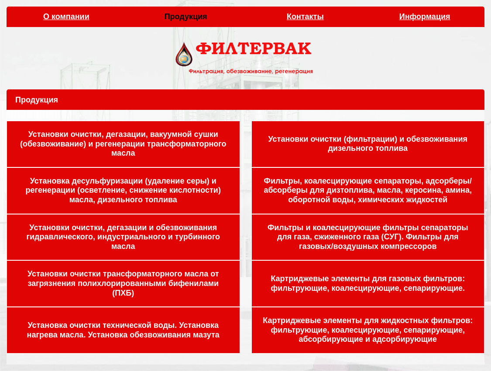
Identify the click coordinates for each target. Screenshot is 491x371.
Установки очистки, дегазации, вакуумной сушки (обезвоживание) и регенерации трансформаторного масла (123, 143)
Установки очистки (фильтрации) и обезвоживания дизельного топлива (367, 144)
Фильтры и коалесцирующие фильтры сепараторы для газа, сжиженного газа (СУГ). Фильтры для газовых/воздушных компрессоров (368, 237)
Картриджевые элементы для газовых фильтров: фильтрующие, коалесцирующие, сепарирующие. (368, 283)
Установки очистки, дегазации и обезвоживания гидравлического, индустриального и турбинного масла (123, 237)
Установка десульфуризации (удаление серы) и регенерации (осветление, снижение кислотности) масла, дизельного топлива (123, 190)
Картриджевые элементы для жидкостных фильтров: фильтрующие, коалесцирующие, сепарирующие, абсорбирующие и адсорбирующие (368, 330)
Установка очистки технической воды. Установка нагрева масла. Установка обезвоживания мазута (123, 330)
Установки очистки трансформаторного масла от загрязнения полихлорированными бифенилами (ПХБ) (123, 283)
